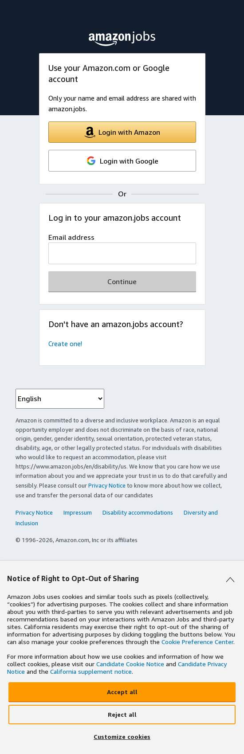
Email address (71, 237)
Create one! (65, 344)
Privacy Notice (107, 485)
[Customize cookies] (122, 737)
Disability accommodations (137, 512)
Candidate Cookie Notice (130, 664)
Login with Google (122, 161)
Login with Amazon (122, 132)
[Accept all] (122, 692)
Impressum (77, 512)
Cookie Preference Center (197, 641)
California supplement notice (91, 671)
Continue (122, 281)
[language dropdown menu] (60, 399)
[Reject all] (122, 714)
